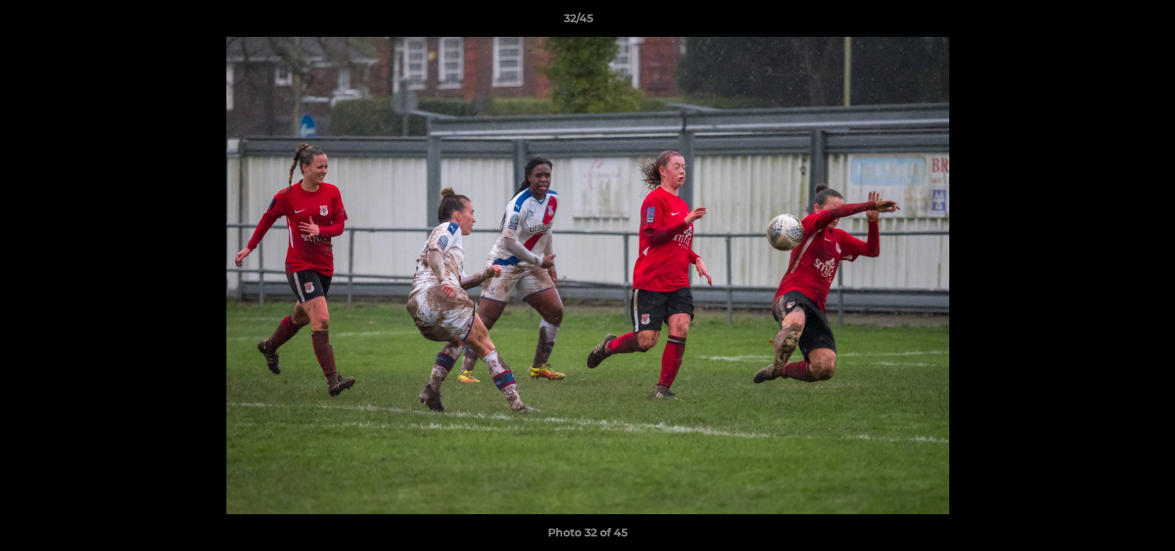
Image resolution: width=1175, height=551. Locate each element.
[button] (1111, 22)
